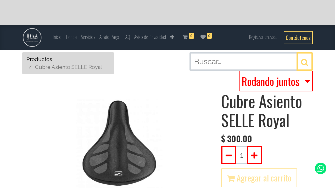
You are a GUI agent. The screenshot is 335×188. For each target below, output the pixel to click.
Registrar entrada (263, 36)
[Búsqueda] (305, 61)
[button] (172, 37)
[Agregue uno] (254, 155)
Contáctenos (298, 38)
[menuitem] (57, 37)
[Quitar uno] (228, 155)
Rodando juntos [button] (272, 81)
